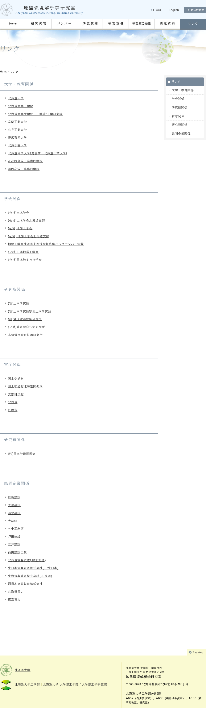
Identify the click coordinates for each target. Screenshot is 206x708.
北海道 (12, 402)
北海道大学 (16, 98)
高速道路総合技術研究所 (25, 335)
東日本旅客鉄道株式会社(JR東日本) (33, 568)
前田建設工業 (17, 552)
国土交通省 (16, 378)
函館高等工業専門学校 (24, 169)
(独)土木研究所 (18, 303)
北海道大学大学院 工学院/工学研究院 (35, 114)
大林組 (12, 521)
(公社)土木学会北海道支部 (26, 220)
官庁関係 (178, 116)
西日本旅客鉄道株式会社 (25, 583)
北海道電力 (16, 591)
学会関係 (178, 98)
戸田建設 (14, 536)
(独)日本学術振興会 (22, 453)
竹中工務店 (16, 528)
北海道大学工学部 (20, 106)
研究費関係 (180, 124)
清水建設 (14, 513)
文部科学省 (16, 394)
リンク (176, 81)
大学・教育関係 (183, 90)
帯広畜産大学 (17, 137)
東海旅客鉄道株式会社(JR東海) (30, 576)
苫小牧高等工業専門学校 (25, 161)
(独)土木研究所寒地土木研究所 (29, 311)
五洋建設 (14, 544)
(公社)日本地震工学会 (23, 252)
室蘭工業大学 (17, 121)
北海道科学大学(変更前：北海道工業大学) (37, 153)
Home (4, 71)
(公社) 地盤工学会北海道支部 (28, 236)
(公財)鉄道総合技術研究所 (26, 327)
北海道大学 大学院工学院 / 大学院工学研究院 (75, 684)
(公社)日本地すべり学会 (25, 259)
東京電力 (14, 599)
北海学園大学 (17, 145)
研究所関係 (180, 107)
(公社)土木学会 (18, 212)
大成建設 (14, 505)
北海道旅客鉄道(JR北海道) (27, 560)
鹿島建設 (14, 497)
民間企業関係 (181, 133)
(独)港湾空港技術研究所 (25, 319)
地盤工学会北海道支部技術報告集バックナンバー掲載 (46, 244)
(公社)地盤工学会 (20, 228)
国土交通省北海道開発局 (25, 386)
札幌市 (12, 410)
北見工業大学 (17, 129)
